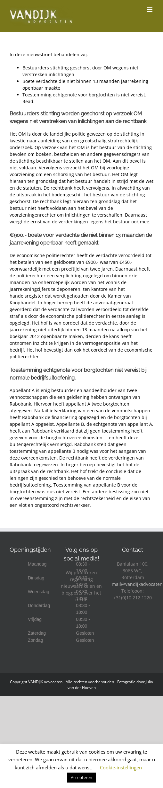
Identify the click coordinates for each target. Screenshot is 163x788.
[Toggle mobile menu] (150, 9)
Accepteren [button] (81, 777)
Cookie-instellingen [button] (121, 767)
